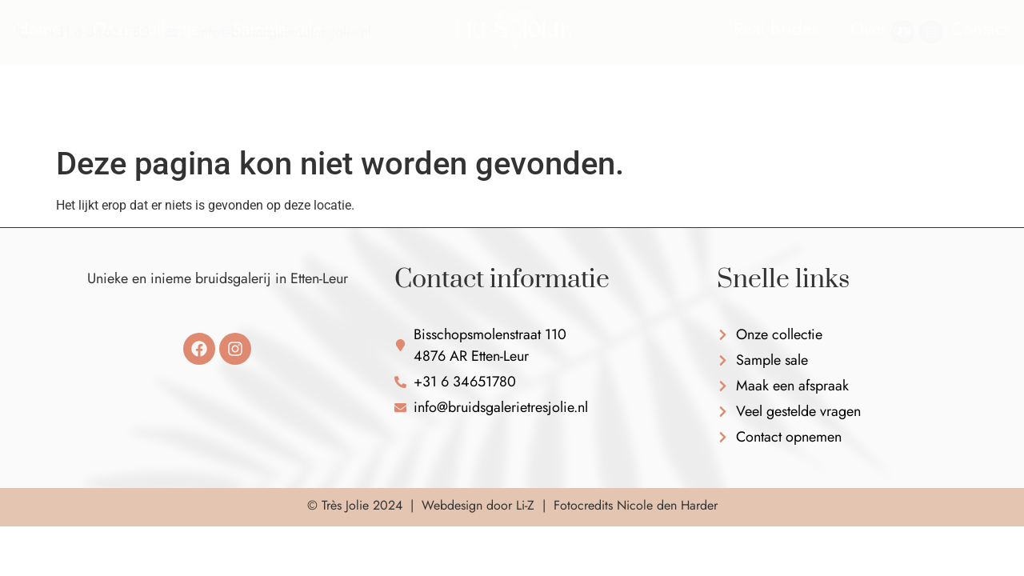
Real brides (776, 76)
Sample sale (277, 76)
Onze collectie (146, 76)
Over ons (884, 76)
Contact (979, 76)
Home (38, 76)
